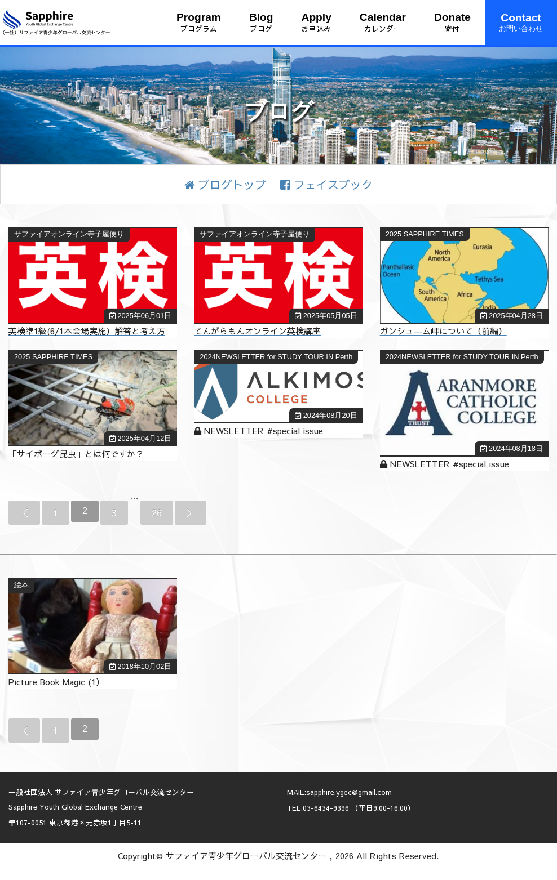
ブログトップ (225, 184)
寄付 (452, 22)
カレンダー (383, 22)
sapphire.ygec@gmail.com (349, 792)
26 (157, 512)
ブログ (261, 22)
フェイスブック (326, 184)
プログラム (198, 22)
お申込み (316, 22)
